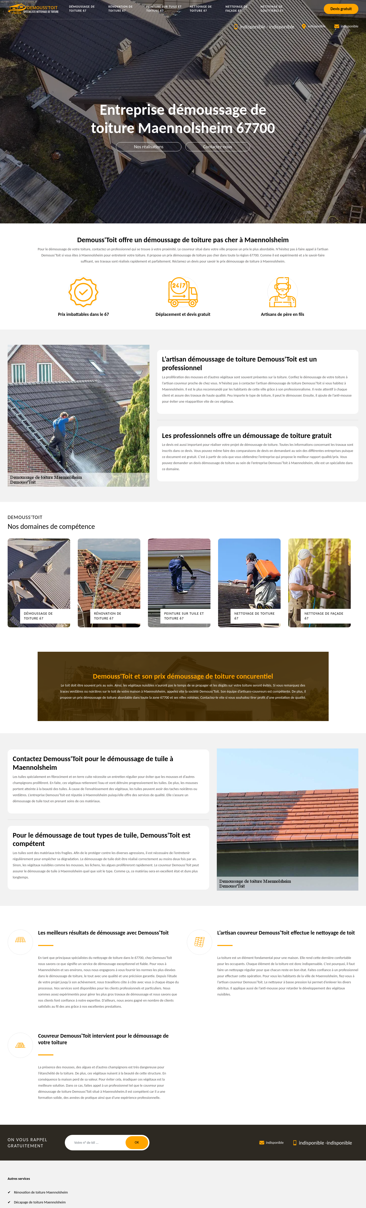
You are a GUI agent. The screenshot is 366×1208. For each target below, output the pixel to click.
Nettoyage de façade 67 (236, 8)
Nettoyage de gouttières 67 (272, 8)
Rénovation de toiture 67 (121, 8)
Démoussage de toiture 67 (82, 8)
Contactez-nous (217, 147)
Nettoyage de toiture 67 (201, 8)
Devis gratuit (341, 8)
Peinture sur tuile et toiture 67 (164, 8)
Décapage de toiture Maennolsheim (40, 1202)
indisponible (252, 27)
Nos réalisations (148, 147)
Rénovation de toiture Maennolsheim (41, 1192)
